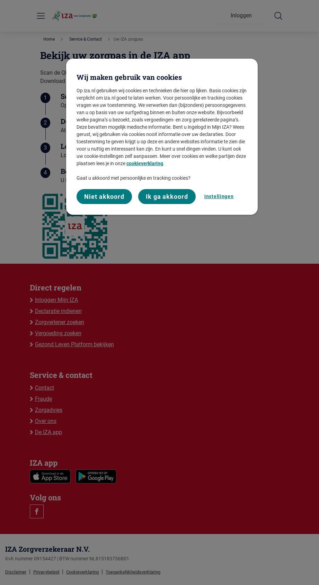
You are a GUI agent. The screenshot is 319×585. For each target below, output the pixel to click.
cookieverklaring (144, 163)
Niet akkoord (104, 196)
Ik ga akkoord (167, 196)
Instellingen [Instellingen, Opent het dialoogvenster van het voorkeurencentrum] (218, 196)
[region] (162, 137)
